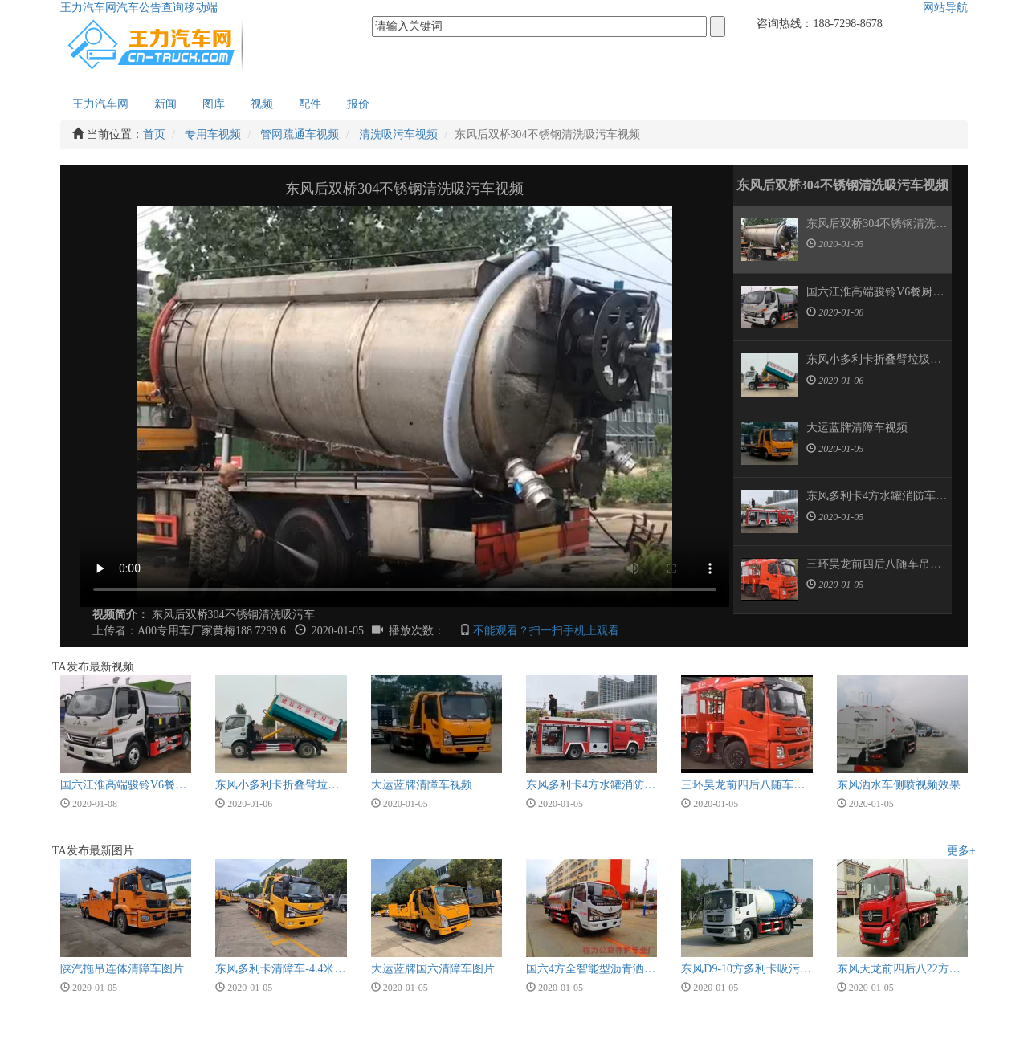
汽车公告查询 (150, 8)
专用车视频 (213, 134)
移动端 (201, 8)
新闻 (165, 104)
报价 (358, 104)
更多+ (961, 851)
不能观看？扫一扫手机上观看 (546, 631)
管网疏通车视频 (299, 134)
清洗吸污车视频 (398, 134)
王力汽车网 (88, 8)
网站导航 (945, 8)
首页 (154, 134)
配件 (310, 104)
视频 (262, 104)
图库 (213, 104)
